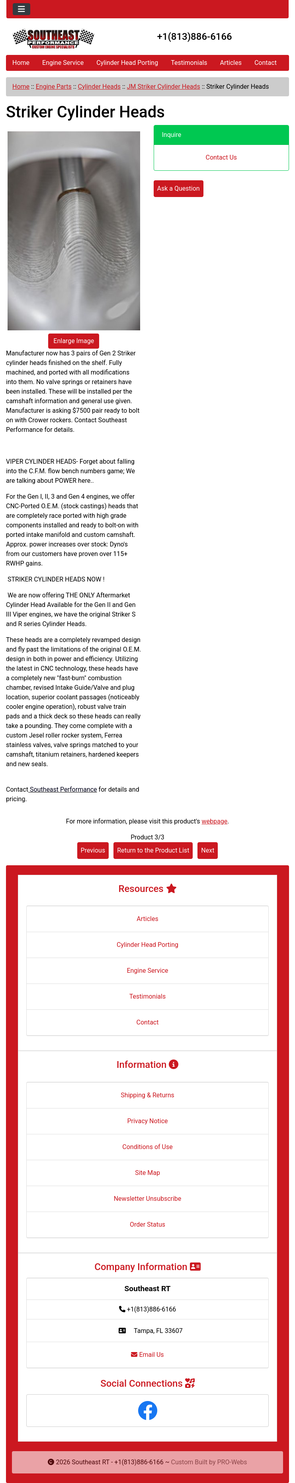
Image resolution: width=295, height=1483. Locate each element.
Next (207, 850)
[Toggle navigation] (21, 9)
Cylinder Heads (99, 86)
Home (20, 62)
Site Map (147, 1173)
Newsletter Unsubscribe (148, 1198)
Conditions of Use (147, 1147)
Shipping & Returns (147, 1095)
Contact (265, 62)
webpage (215, 821)
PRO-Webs (232, 1462)
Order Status (147, 1224)
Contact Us (221, 157)
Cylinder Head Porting (127, 62)
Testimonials (189, 62)
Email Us (147, 1354)
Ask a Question (178, 188)
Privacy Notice (147, 1121)
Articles (231, 62)
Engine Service (63, 62)
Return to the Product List (153, 850)
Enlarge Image (73, 341)
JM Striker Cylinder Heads (163, 86)
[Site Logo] (53, 39)
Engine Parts (54, 86)
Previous (93, 850)
